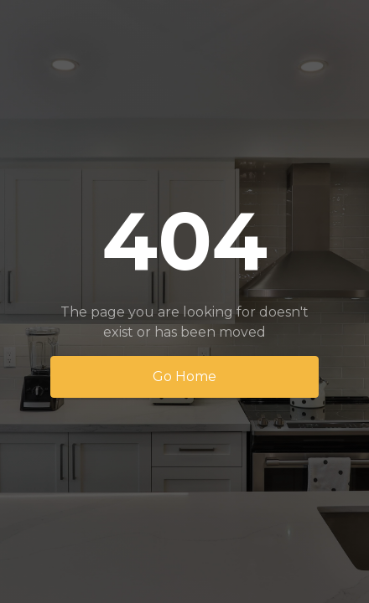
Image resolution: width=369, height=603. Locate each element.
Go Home (184, 376)
